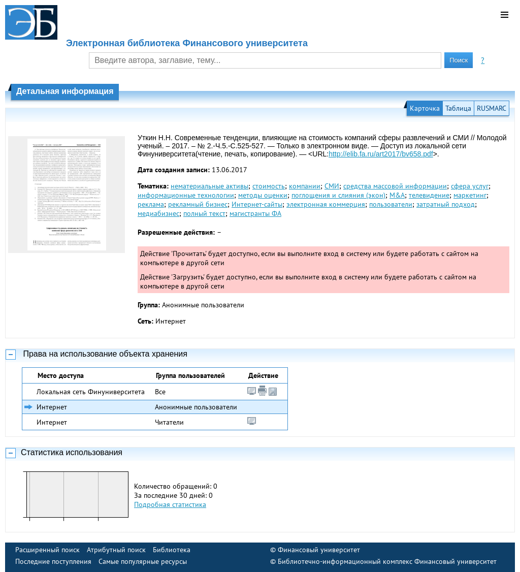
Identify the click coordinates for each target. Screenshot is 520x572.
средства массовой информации (395, 185)
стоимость (268, 185)
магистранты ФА (255, 213)
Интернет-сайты (257, 204)
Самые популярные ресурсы (143, 561)
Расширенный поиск (47, 549)
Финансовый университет (319, 549)
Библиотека (171, 549)
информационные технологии (186, 195)
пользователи (390, 204)
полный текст (204, 213)
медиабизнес (158, 213)
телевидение (429, 195)
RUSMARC (491, 108)
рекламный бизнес (198, 204)
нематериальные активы (209, 185)
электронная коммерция (325, 204)
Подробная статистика (170, 504)
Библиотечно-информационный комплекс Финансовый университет (387, 561)
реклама (151, 204)
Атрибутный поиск (116, 549)
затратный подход (445, 204)
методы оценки (262, 195)
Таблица (458, 108)
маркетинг (469, 195)
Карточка (425, 108)
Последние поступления (53, 561)
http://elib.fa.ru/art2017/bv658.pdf (381, 154)
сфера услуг (470, 185)
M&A (397, 195)
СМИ (331, 185)
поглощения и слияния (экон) (338, 195)
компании (304, 185)
